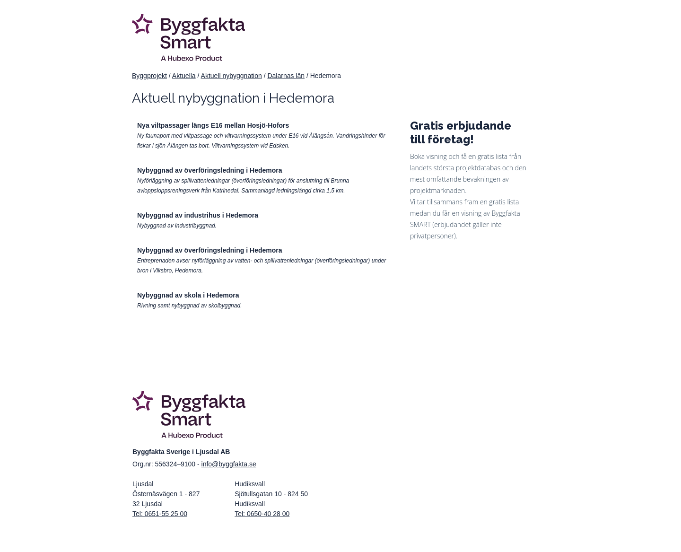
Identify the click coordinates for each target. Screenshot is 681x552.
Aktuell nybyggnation (231, 75)
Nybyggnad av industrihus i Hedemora (197, 215)
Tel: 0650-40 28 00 (262, 513)
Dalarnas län (286, 75)
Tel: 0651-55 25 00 (159, 513)
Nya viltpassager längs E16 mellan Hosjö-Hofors (213, 125)
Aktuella (184, 75)
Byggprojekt (149, 75)
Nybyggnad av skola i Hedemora (188, 295)
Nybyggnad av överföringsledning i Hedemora (209, 170)
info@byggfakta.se (228, 464)
